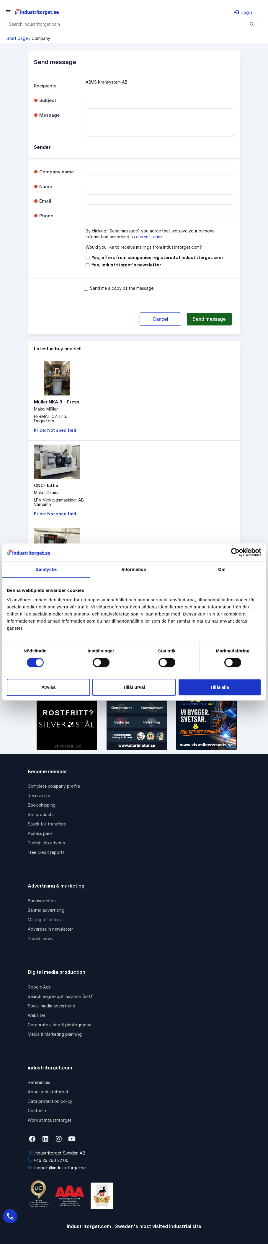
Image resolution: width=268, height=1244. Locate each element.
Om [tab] (221, 569)
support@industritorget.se (57, 1167)
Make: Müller (46, 408)
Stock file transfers (47, 823)
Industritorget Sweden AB (56, 1152)
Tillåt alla (219, 687)
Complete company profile (54, 786)
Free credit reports (46, 852)
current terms (149, 236)
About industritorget (48, 1091)
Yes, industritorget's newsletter (126, 264)
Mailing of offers (44, 919)
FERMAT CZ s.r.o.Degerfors (50, 418)
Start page (17, 38)
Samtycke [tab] (46, 569)
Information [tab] (134, 569)
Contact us (39, 1110)
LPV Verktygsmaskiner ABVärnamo (59, 502)
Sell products (41, 814)
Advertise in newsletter (50, 929)
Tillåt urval (134, 687)
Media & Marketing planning (55, 1034)
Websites (37, 1015)
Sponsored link (42, 900)
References (39, 1082)
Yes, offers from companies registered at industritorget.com (157, 257)
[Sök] (252, 24)
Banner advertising (46, 910)
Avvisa (48, 687)
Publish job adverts (46, 842)
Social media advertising (51, 1005)
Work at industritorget (49, 1120)
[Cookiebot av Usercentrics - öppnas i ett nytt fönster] (235, 552)
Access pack (40, 833)
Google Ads (39, 986)
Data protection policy (50, 1101)
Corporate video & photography (59, 1024)
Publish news (40, 938)
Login (243, 12)
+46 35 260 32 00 (48, 1160)
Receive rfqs (40, 795)
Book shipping (41, 804)
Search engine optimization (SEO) (61, 996)
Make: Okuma (47, 492)
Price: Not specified (55, 430)
